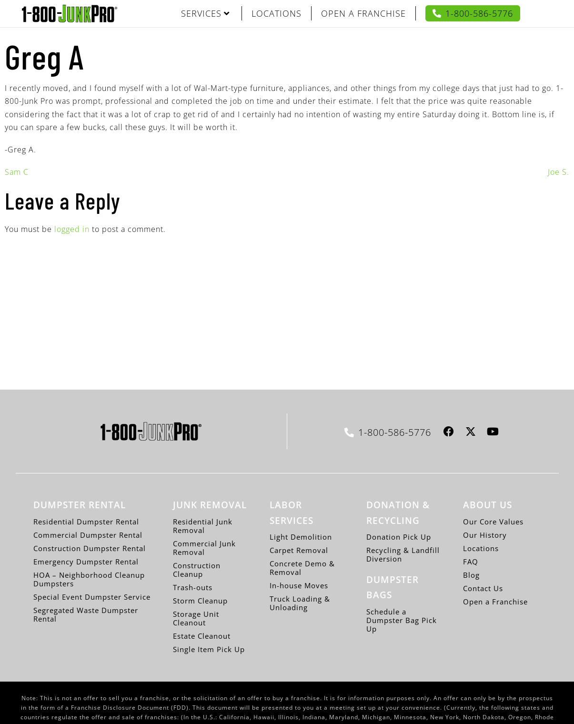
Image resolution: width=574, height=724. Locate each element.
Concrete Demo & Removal (302, 568)
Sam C (17, 172)
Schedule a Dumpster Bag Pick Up (401, 620)
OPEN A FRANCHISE (363, 13)
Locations (481, 548)
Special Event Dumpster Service (92, 597)
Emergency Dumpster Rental (86, 561)
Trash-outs (192, 587)
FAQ (470, 561)
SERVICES (205, 13)
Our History (485, 535)
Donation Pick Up (398, 537)
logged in (72, 229)
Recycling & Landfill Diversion (403, 554)
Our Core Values (493, 521)
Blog (471, 575)
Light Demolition (301, 537)
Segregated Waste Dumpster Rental (85, 614)
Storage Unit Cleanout (196, 618)
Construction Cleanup (197, 570)
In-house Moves (299, 585)
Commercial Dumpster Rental (87, 535)
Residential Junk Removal (202, 526)
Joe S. (558, 172)
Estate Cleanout (202, 636)
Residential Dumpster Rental (86, 521)
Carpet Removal (299, 550)
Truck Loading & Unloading (300, 603)
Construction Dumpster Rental (89, 548)
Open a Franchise (495, 601)
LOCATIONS (277, 13)
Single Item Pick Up (209, 649)
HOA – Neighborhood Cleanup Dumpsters (89, 579)
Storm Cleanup (200, 600)
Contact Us (483, 588)
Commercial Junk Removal (204, 548)
